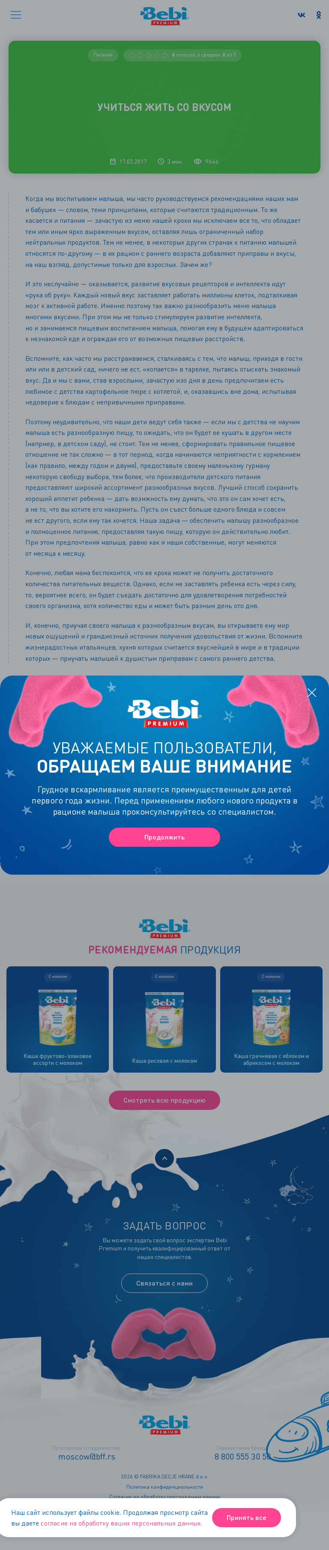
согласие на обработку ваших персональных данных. (121, 1522)
